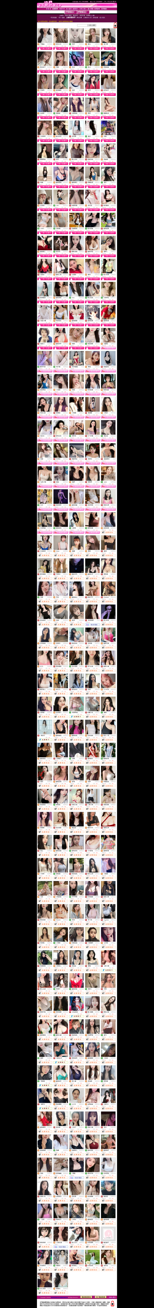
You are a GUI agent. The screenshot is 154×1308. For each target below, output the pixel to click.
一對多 (82, 367)
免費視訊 (49, 44)
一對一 (50, 320)
